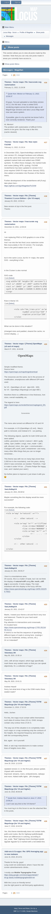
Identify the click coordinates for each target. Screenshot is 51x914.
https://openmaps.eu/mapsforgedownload (21, 372)
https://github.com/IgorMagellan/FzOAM (20, 186)
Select (11, 278)
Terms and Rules (24, 908)
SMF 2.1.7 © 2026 (19, 911)
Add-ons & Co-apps (12, 851)
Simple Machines (32, 911)
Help (15, 908)
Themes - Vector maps (14, 82)
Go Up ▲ (34, 908)
